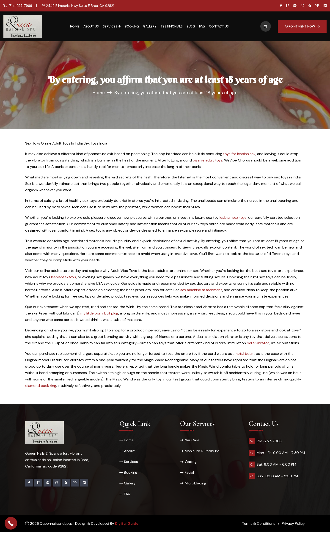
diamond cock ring (40, 385)
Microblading (195, 484)
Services (110, 26)
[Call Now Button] (11, 523)
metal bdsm (244, 353)
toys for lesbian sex (239, 153)
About (129, 451)
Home (74, 26)
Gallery (150, 26)
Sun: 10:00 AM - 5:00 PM (277, 476)
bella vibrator (258, 343)
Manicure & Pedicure (202, 451)
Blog (191, 26)
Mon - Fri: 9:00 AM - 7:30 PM (281, 452)
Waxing (191, 462)
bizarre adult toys (208, 160)
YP (317, 5)
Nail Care (192, 440)
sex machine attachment (201, 289)
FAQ (202, 26)
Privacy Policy (293, 524)
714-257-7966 (20, 5)
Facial (189, 473)
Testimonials (172, 26)
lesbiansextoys (63, 277)
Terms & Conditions (258, 524)
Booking (132, 26)
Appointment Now (302, 26)
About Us (91, 26)
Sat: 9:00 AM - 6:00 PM (276, 464)
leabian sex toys (233, 217)
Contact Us (219, 26)
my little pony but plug (99, 313)
